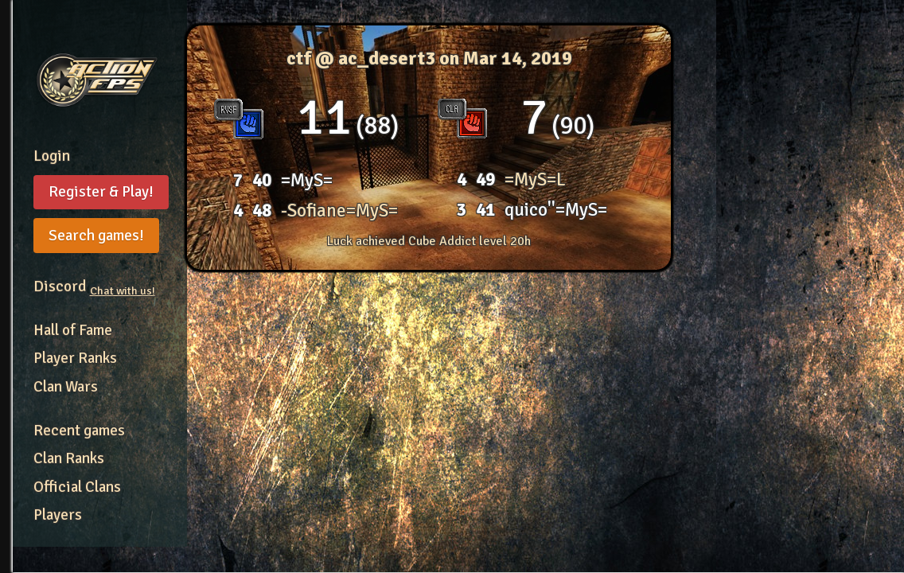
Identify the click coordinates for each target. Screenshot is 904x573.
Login (51, 156)
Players (57, 514)
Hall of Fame (72, 330)
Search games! (96, 235)
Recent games (79, 430)
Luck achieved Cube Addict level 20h (429, 241)
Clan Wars (65, 386)
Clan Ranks (68, 458)
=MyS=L (535, 179)
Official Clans (77, 487)
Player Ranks (75, 358)
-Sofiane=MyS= (339, 210)
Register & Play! (101, 191)
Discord (94, 286)
